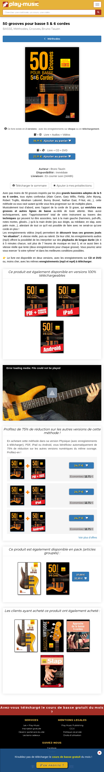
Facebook (52, 748)
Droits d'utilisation (72, 735)
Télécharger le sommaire (29, 185)
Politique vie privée (72, 732)
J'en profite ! (52, 765)
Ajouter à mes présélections (72, 185)
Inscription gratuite (31, 728)
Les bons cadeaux (31, 735)
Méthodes (52, 38)
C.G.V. (72, 728)
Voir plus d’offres (87, 537)
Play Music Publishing (72, 725)
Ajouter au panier (52, 140)
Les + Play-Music (31, 725)
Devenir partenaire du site (31, 732)
